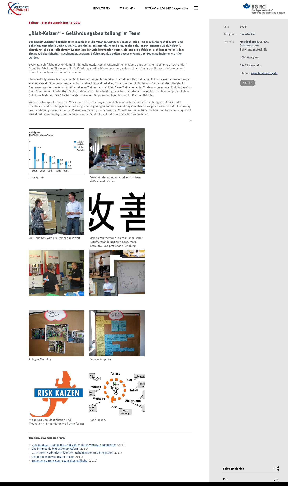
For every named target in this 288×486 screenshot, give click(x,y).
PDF (225, 479)
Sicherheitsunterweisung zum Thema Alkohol (60, 460)
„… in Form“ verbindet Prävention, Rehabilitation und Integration (72, 452)
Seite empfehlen (233, 468)
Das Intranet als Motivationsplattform (55, 448)
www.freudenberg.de (264, 73)
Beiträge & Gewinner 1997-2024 (166, 8)
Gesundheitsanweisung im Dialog (53, 457)
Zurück (247, 83)
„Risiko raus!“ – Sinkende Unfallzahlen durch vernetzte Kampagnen (74, 445)
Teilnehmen (127, 8)
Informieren (101, 8)
